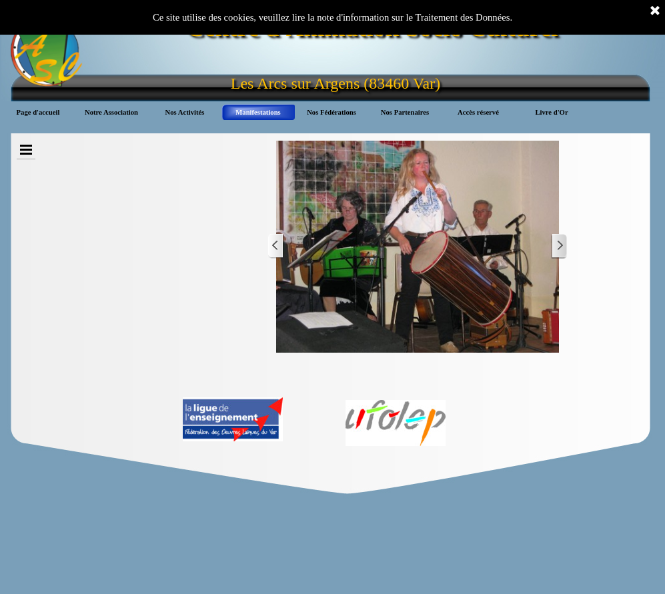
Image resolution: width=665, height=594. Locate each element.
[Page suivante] (559, 246)
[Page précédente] (276, 246)
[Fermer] (655, 11)
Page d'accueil (38, 112)
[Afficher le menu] (26, 149)
